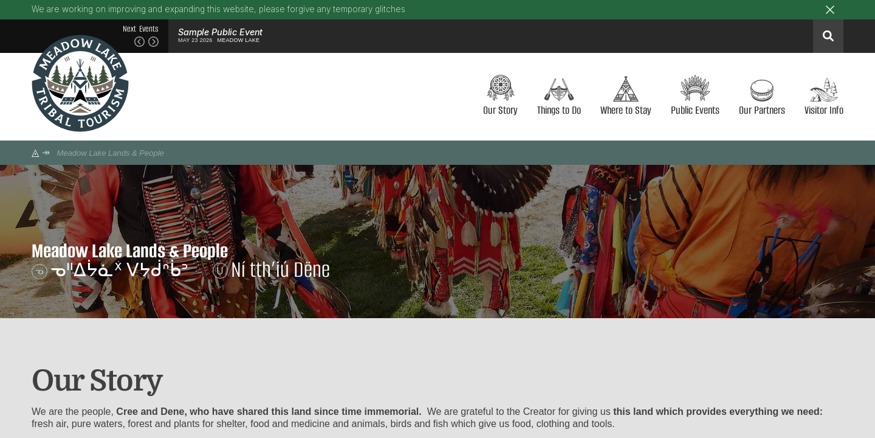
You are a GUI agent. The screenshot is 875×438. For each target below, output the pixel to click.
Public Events (695, 109)
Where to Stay (625, 109)
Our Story (500, 109)
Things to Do (559, 109)
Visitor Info (824, 109)
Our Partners (762, 109)
